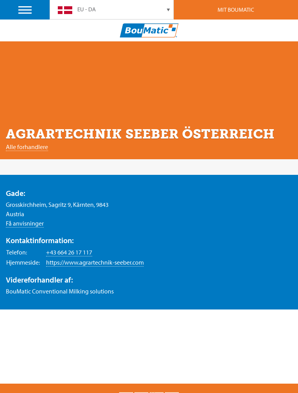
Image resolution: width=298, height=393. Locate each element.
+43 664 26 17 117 (69, 252)
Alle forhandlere (27, 147)
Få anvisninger (25, 223)
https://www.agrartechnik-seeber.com (95, 262)
